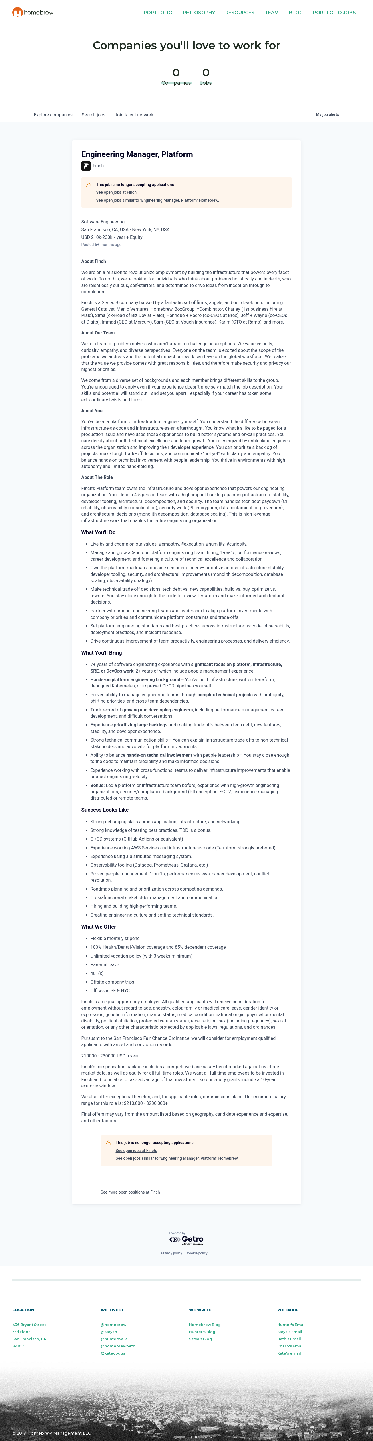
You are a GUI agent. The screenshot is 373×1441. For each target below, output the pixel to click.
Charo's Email (290, 1346)
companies (53, 115)
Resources (239, 12)
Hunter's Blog (202, 1332)
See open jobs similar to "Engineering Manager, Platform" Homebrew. (157, 200)
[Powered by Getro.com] (186, 1239)
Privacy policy (171, 1253)
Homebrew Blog (205, 1325)
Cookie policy (197, 1253)
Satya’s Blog (200, 1339)
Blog (296, 12)
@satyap (109, 1332)
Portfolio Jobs (334, 12)
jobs (93, 115)
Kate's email (289, 1353)
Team (272, 12)
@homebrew (113, 1325)
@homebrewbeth (118, 1346)
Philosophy (199, 12)
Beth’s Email (289, 1339)
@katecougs (113, 1353)
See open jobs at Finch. (117, 192)
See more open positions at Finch (130, 1192)
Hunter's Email (291, 1325)
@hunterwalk (114, 1339)
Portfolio (158, 12)
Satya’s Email (289, 1332)
